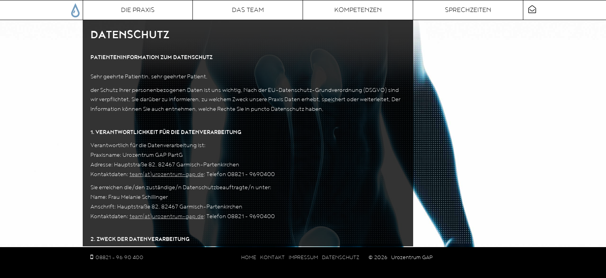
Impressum (303, 257)
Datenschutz (340, 257)
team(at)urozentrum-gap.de (166, 174)
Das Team (248, 10)
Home (248, 257)
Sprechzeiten (468, 10)
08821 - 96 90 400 (119, 257)
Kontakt (272, 257)
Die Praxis (138, 10)
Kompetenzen (358, 10)
